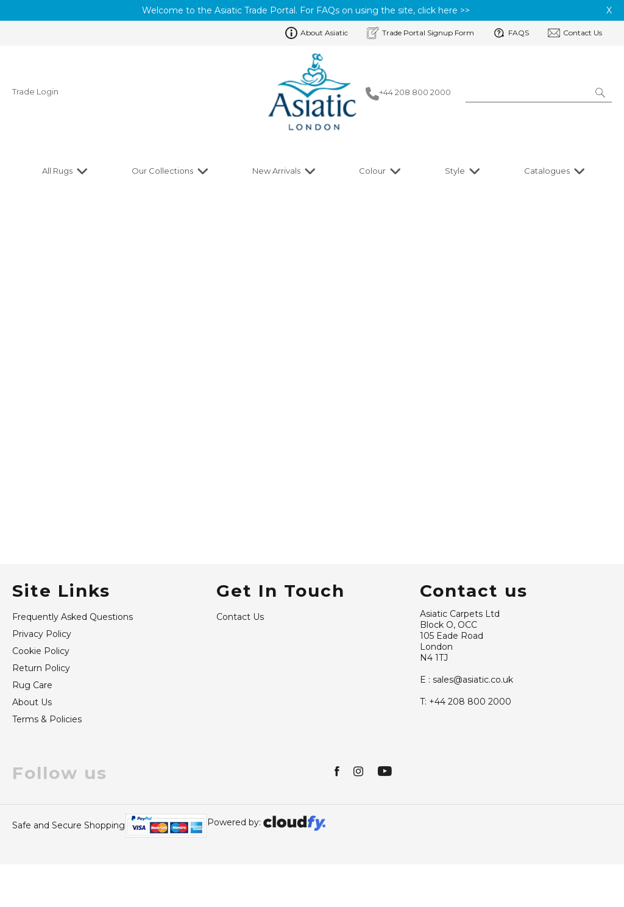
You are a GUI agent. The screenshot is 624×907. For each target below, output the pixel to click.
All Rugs (57, 171)
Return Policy (41, 695)
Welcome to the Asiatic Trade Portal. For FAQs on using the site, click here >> (306, 10)
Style (455, 171)
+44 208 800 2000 (465, 729)
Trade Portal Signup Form (420, 33)
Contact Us (575, 33)
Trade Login (35, 91)
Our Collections (162, 171)
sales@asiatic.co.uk (466, 707)
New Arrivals (276, 171)
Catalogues (547, 171)
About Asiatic (316, 33)
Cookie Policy (40, 678)
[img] (338, 798)
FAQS (511, 33)
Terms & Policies (47, 746)
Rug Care (32, 712)
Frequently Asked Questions (72, 644)
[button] (601, 92)
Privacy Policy (41, 661)
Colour (372, 171)
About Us (32, 729)
